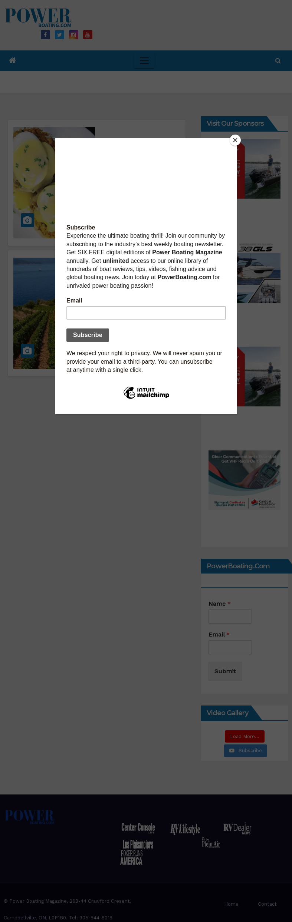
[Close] (235, 140)
